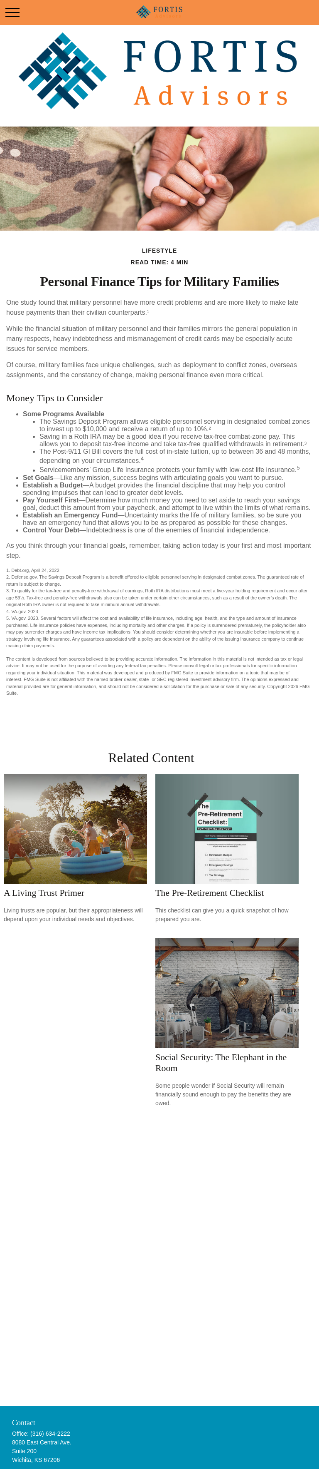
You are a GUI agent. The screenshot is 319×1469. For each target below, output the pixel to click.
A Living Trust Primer (44, 892)
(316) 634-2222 (50, 1433)
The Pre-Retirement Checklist (209, 892)
